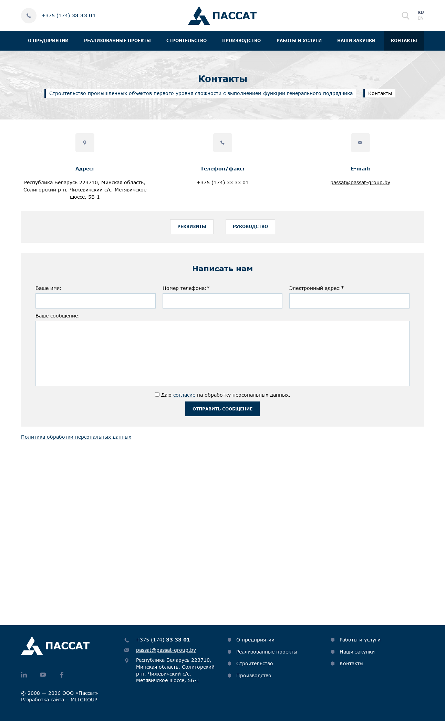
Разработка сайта (42, 699)
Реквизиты (191, 228)
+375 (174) (69, 15)
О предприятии (48, 40)
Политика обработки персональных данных (76, 443)
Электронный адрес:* (316, 291)
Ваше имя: (48, 291)
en (420, 18)
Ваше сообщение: (57, 319)
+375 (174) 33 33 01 (223, 182)
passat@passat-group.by (360, 182)
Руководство (250, 228)
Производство (241, 40)
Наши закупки (356, 40)
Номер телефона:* (186, 291)
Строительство (186, 40)
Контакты (404, 40)
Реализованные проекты (117, 40)
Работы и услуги (299, 40)
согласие (184, 398)
